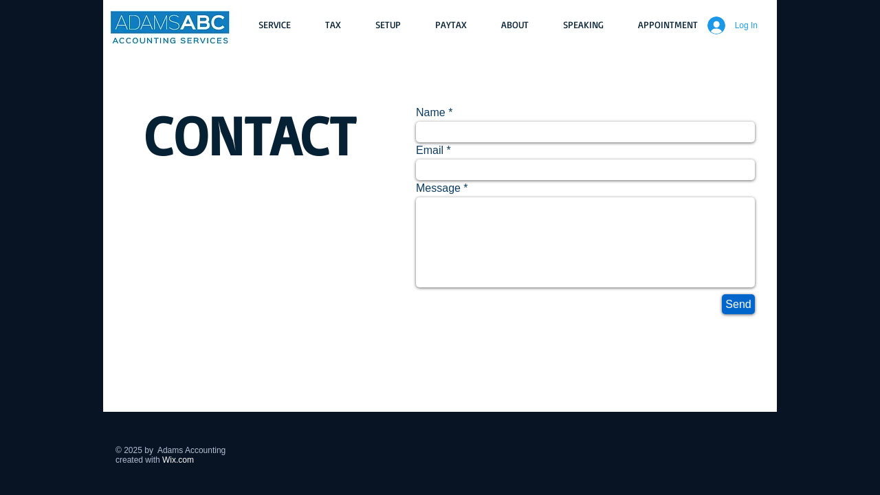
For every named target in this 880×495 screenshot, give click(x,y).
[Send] (738, 304)
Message (438, 188)
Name (431, 112)
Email (429, 150)
